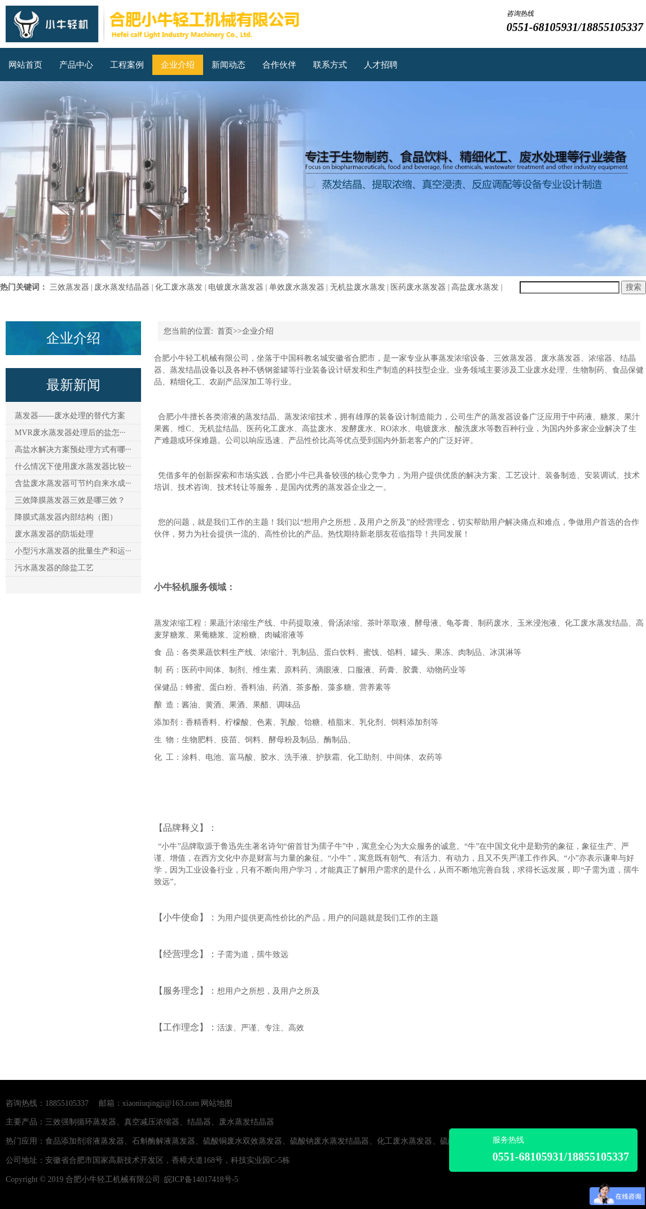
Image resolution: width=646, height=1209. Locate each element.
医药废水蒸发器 (418, 287)
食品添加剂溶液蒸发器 (84, 1141)
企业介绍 (178, 64)
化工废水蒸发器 (404, 1141)
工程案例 (127, 64)
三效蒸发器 (69, 287)
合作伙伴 (279, 64)
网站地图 (216, 1103)
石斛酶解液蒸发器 (163, 1141)
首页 (225, 331)
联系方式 (330, 64)
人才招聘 (381, 64)
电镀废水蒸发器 (235, 287)
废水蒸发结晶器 (122, 287)
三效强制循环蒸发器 (80, 1122)
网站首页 (25, 64)
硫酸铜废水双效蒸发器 (242, 1141)
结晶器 (199, 1122)
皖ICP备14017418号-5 (201, 1179)
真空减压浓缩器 (151, 1122)
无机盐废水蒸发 (357, 287)
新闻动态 (228, 64)
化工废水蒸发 (179, 287)
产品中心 (76, 64)
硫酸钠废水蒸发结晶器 (329, 1141)
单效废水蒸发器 (296, 287)
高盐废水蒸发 (475, 287)
